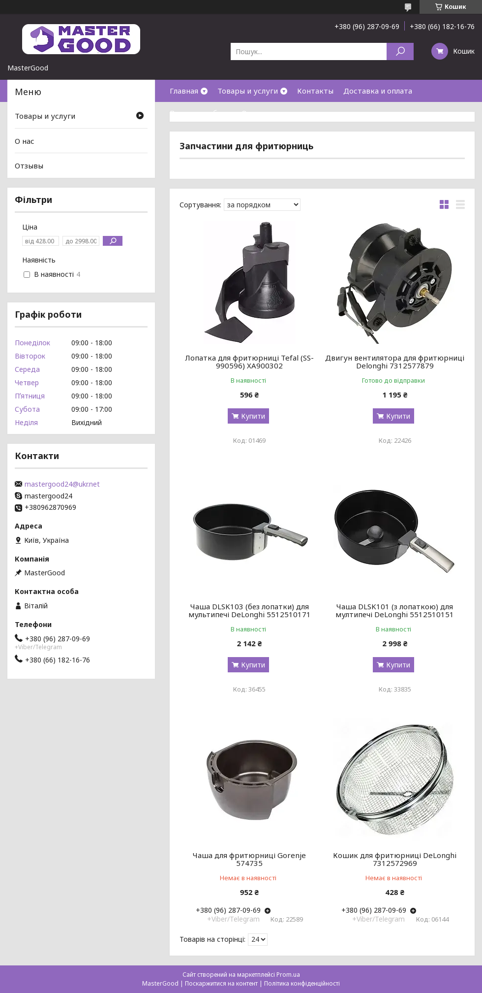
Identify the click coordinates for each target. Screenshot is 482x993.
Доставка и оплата (377, 91)
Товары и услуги (247, 91)
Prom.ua (288, 974)
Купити (253, 416)
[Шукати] (400, 51)
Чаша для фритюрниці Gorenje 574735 (249, 859)
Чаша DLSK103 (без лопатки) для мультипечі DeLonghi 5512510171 (249, 610)
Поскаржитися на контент (221, 983)
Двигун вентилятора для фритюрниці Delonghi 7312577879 (394, 361)
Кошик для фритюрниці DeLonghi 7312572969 (394, 859)
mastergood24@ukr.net (62, 484)
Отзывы (29, 165)
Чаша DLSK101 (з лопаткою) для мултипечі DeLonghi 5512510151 (394, 610)
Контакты (315, 91)
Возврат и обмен (201, 113)
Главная (184, 91)
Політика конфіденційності (302, 983)
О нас (251, 113)
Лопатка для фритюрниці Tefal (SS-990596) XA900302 (249, 361)
